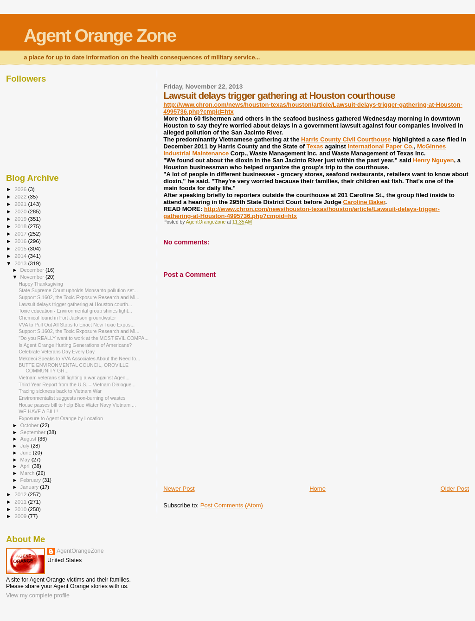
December (32, 270)
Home (317, 488)
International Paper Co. (380, 146)
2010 (21, 509)
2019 (21, 219)
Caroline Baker (364, 201)
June (26, 452)
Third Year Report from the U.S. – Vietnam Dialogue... (77, 384)
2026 (21, 189)
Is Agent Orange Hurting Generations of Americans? (75, 345)
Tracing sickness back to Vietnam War (60, 391)
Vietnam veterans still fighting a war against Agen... (74, 377)
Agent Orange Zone (100, 35)
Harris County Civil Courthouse (346, 139)
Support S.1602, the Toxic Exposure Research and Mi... (79, 297)
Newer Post (178, 488)
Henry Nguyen (433, 160)
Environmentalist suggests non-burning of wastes (72, 398)
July (25, 445)
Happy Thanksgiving (41, 284)
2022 (21, 196)
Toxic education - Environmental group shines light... (75, 311)
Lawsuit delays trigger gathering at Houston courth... (75, 304)
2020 (21, 211)
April (26, 466)
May (26, 459)
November (32, 277)
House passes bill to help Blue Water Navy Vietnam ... (77, 405)
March (28, 473)
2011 (21, 502)
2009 (21, 516)
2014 (21, 256)
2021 (21, 204)
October (30, 425)
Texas (315, 146)
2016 (21, 241)
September (33, 432)
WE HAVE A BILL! (38, 411)
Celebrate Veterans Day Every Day (57, 351)
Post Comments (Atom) (231, 505)
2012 (21, 494)
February (31, 480)
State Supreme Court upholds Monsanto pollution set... (78, 290)
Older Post (455, 488)
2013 (21, 263)
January (30, 487)
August (29, 439)
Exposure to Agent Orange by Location (61, 418)
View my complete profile (38, 595)
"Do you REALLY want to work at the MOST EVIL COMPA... (83, 338)
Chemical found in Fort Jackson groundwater (67, 317)
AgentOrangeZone (80, 551)
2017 (21, 233)
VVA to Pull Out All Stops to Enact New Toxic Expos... (77, 324)
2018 (21, 226)
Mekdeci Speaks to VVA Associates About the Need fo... (79, 358)
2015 (21, 248)
